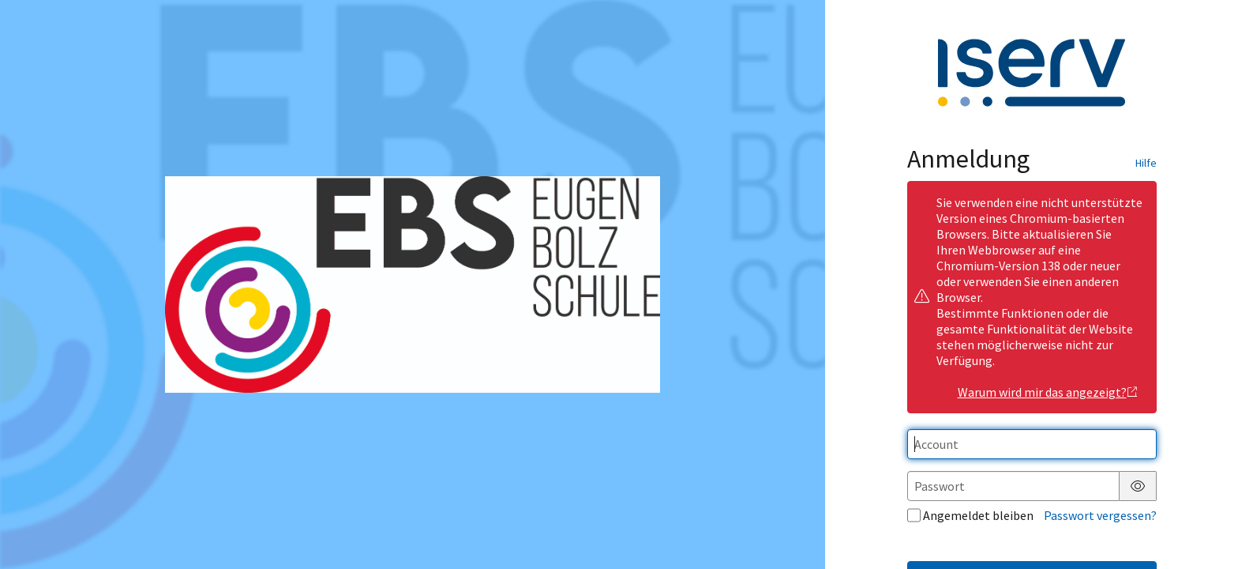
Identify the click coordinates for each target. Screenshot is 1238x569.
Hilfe (1146, 163)
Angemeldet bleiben (970, 515)
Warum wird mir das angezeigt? (1048, 392)
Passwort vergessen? (1100, 515)
